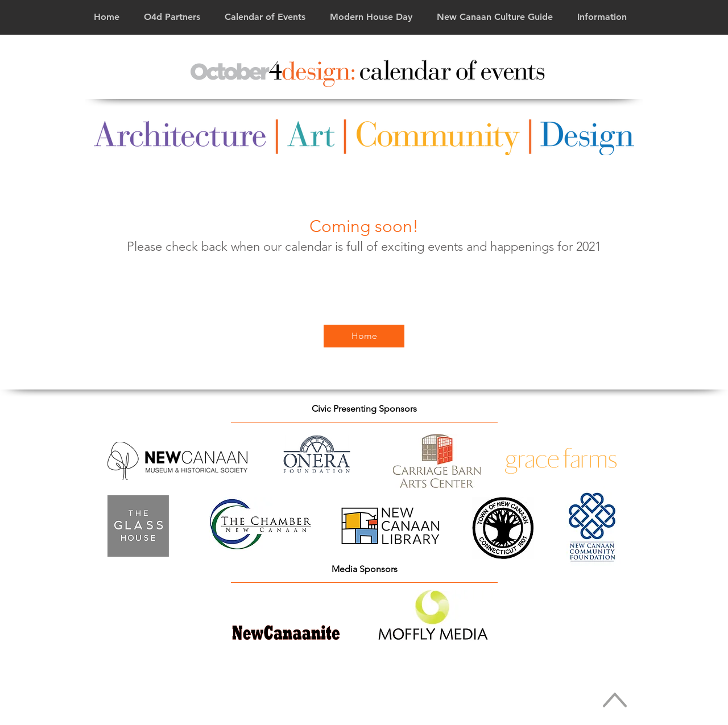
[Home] (364, 336)
